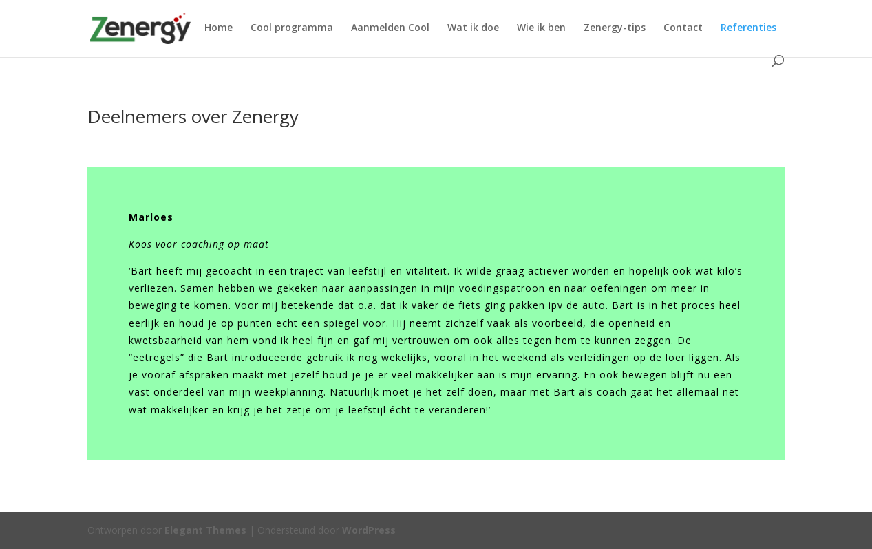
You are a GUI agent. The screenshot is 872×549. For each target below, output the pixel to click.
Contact (683, 28)
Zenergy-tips (615, 28)
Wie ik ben (541, 28)
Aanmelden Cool (390, 28)
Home (218, 28)
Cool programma (292, 28)
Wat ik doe (473, 28)
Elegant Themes (205, 530)
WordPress (369, 530)
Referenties (748, 28)
